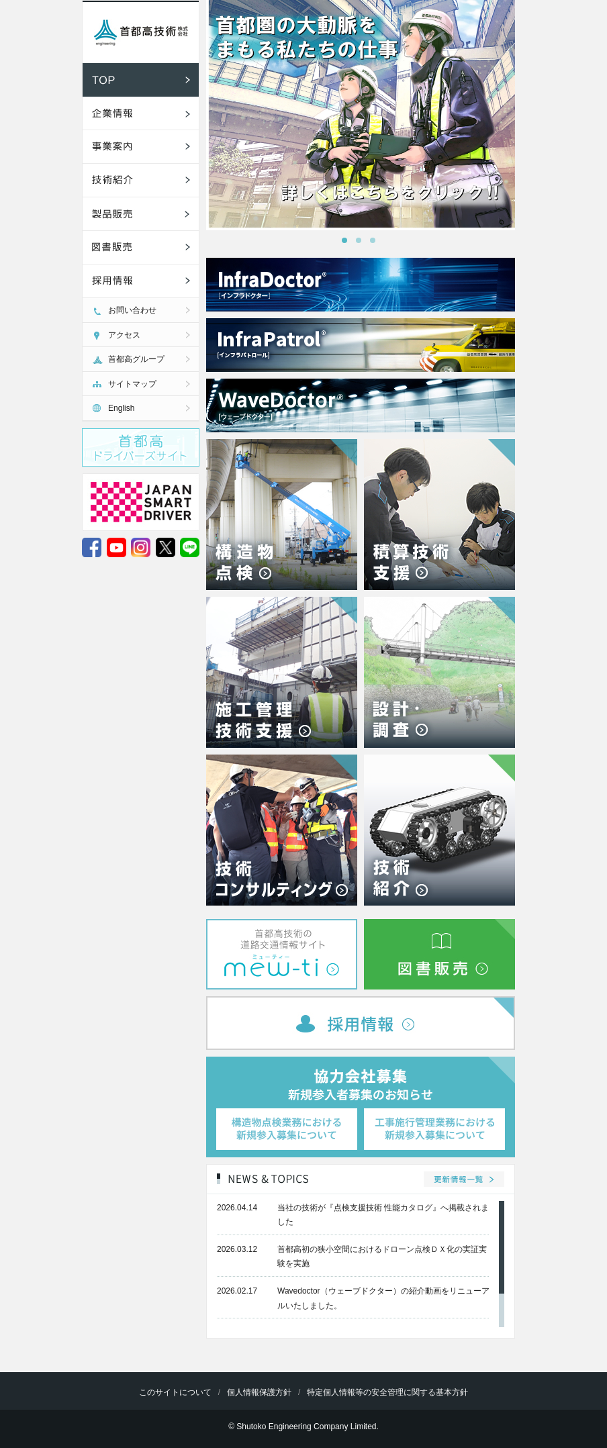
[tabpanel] (360, 115)
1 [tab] (348, 244)
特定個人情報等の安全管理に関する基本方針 (387, 1392)
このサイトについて (175, 1392)
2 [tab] (362, 244)
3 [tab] (376, 244)
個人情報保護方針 (259, 1392)
